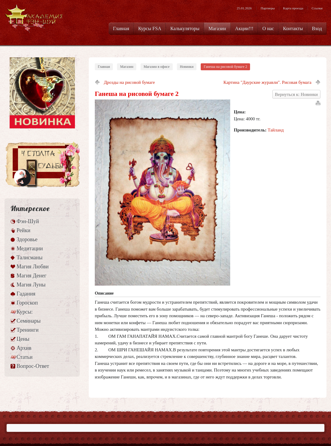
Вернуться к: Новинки (296, 94)
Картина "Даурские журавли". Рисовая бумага (267, 82)
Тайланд (276, 130)
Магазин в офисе (157, 67)
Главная (104, 67)
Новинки (186, 67)
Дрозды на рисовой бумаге (129, 82)
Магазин (126, 67)
